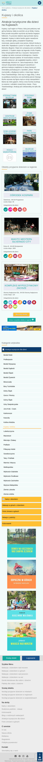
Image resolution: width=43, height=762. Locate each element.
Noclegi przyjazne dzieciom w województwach (19, 698)
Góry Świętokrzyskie (11, 404)
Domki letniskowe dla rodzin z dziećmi (16, 680)
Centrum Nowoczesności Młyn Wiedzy (9, 117)
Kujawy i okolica (9, 427)
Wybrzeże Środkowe (11, 476)
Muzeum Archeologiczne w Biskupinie (29, 150)
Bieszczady (8, 382)
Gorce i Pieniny (9, 395)
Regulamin (6, 739)
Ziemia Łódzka (9, 494)
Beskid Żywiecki (9, 377)
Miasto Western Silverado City (21, 240)
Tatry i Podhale (9, 458)
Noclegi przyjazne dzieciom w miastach (17, 692)
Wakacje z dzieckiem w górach (13, 671)
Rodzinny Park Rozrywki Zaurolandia (29, 96)
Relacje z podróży (8, 517)
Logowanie (30, 658)
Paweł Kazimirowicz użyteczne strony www (25, 761)
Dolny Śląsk (8, 391)
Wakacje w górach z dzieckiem (13, 505)
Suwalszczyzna (9, 454)
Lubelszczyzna (9, 431)
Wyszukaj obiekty (21, 314)
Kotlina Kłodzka (9, 422)
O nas (4, 730)
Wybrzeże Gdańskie (11, 472)
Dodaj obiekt (11, 658)
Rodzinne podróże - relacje (12, 709)
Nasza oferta (6, 733)
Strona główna (6, 8)
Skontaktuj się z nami (10, 751)
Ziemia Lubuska (9, 490)
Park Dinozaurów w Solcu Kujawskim (29, 132)
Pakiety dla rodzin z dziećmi (12, 683)
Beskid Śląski (8, 373)
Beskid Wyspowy (10, 364)
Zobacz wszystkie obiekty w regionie (21, 320)
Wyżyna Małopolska (11, 485)
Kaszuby (7, 418)
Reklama (5, 736)
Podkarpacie (8, 359)
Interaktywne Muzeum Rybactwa (9, 96)
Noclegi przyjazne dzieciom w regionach (17, 695)
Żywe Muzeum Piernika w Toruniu (29, 114)
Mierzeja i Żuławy (10, 440)
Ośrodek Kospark (21, 195)
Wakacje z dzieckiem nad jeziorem (15, 674)
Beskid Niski (8, 355)
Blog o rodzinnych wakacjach (13, 715)
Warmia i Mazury (10, 463)
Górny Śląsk (8, 400)
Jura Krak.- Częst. (10, 409)
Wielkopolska (8, 467)
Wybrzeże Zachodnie (11, 481)
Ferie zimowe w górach (10, 511)
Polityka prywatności (9, 742)
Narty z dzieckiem (11, 499)
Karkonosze (8, 413)
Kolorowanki (6, 523)
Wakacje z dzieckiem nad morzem (15, 668)
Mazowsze (7, 436)
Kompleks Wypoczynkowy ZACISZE (21, 286)
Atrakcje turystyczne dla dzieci (21, 8)
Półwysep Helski (9, 449)
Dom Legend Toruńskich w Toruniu (10, 132)
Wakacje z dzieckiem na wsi (12, 677)
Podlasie (7, 445)
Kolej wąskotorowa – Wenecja (9, 151)
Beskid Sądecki (9, 368)
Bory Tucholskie (9, 386)
